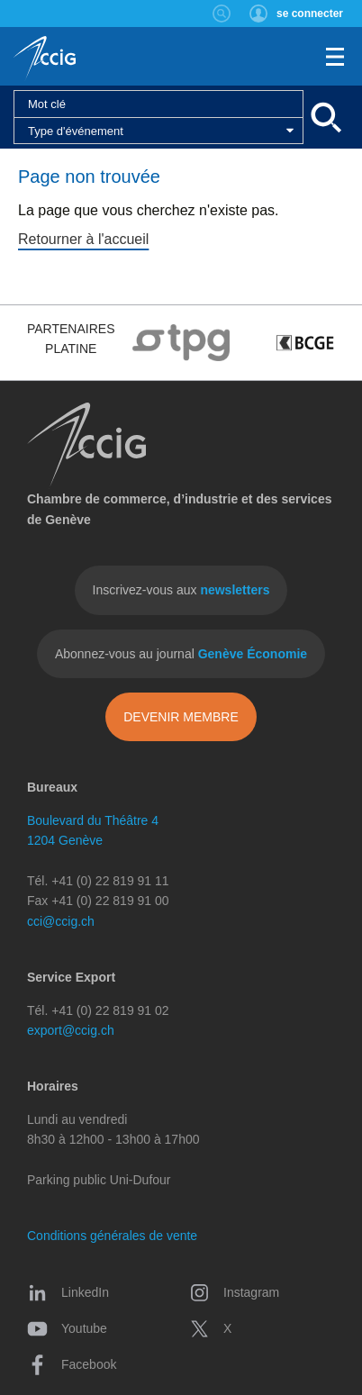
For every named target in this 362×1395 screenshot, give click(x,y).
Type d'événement (75, 131)
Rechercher (222, 13)
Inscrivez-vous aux (181, 590)
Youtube (67, 1328)
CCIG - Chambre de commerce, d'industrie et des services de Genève (45, 58)
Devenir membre (181, 717)
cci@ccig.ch (61, 921)
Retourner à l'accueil (83, 239)
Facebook (71, 1364)
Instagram (234, 1292)
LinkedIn (68, 1292)
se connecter (309, 13)
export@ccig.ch (70, 1030)
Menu (334, 56)
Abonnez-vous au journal (181, 654)
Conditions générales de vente (112, 1235)
